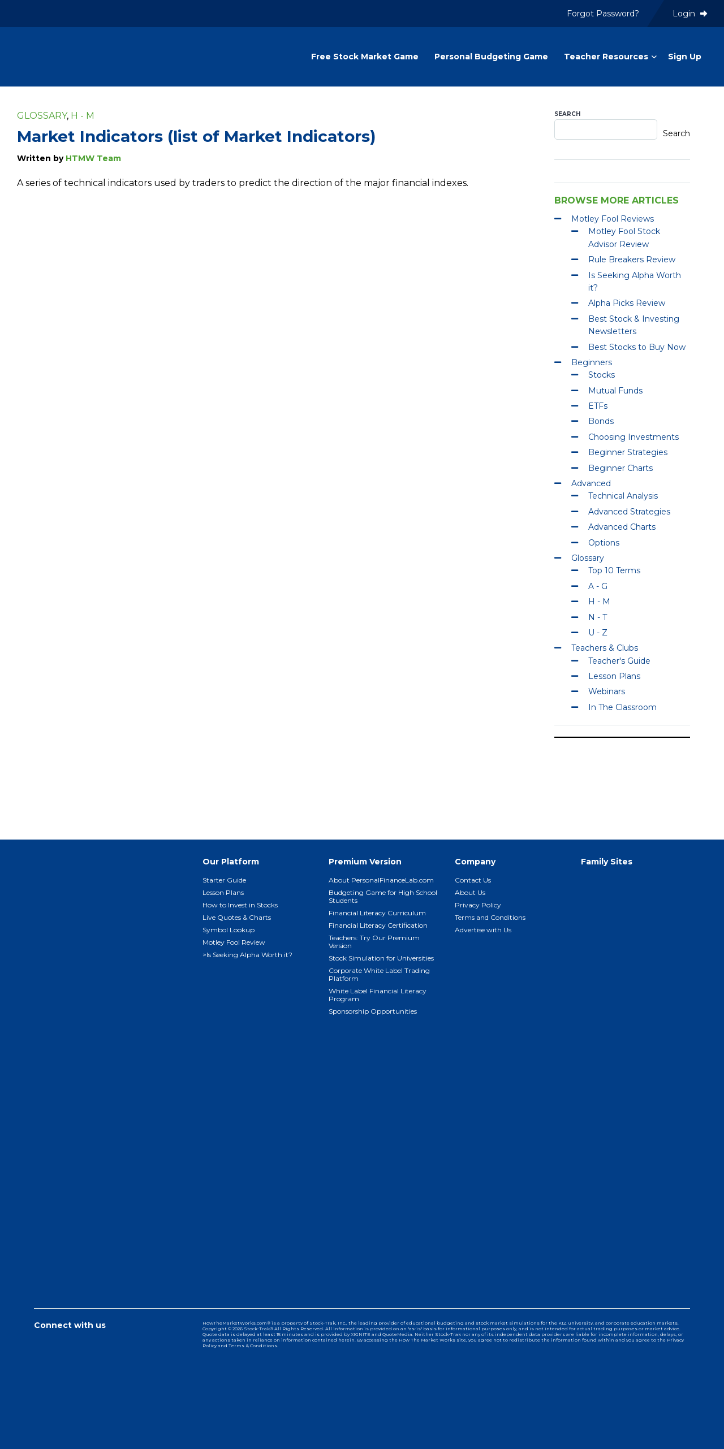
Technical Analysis (623, 496)
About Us (470, 892)
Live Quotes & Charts (236, 917)
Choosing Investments (633, 437)
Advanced (591, 483)
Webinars (606, 691)
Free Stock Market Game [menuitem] (365, 56)
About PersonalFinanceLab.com (381, 880)
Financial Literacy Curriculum (377, 913)
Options (603, 543)
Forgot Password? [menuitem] (603, 13)
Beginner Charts (620, 468)
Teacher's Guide (619, 661)
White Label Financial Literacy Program (377, 995)
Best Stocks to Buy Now (637, 347)
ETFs (597, 406)
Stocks (601, 375)
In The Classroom (622, 707)
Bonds (601, 421)
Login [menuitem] (690, 13)
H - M (82, 115)
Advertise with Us (483, 929)
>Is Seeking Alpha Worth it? (247, 954)
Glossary (42, 115)
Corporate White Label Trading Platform (379, 974)
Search (567, 114)
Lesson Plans (614, 676)
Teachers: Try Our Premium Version (374, 941)
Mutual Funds (615, 391)
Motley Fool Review (233, 942)
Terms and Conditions (490, 917)
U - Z (597, 633)
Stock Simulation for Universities (381, 958)
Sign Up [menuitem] (684, 56)
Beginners (591, 362)
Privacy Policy (478, 905)
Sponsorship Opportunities (373, 1011)
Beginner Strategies (627, 452)
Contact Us (473, 880)
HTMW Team (93, 158)
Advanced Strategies (629, 512)
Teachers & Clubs (604, 648)
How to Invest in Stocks (240, 905)
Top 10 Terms (614, 570)
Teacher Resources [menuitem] (606, 56)
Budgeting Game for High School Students (383, 896)
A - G (597, 586)
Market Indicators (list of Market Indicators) (196, 136)
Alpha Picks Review (626, 303)
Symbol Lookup (228, 929)
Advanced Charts (622, 527)
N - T (597, 617)
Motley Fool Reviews (612, 219)
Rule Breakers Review (631, 259)
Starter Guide (224, 880)
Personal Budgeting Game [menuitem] (491, 56)
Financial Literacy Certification (378, 925)
